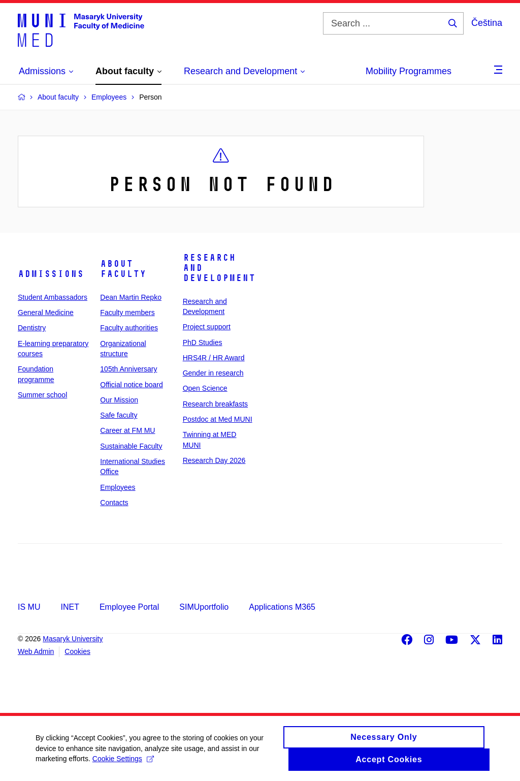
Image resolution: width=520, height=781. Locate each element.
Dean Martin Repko (130, 297)
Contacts (114, 502)
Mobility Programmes (408, 71)
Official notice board (131, 385)
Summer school (42, 395)
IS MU (29, 607)
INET (69, 607)
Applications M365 (282, 607)
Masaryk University (73, 639)
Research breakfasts (215, 404)
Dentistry (32, 328)
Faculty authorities (129, 328)
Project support (207, 327)
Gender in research (213, 373)
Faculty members (127, 312)
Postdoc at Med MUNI (217, 419)
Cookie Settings (123, 764)
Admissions (51, 273)
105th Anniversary (128, 369)
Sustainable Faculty (131, 446)
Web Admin (36, 651)
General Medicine (46, 312)
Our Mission (119, 400)
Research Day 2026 (214, 460)
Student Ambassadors (52, 297)
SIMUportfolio (204, 607)
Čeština (486, 23)
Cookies (77, 651)
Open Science (205, 388)
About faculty (123, 268)
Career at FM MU (127, 430)
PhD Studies (202, 342)
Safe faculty (118, 415)
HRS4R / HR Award (214, 358)
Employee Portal (129, 607)
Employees (117, 487)
